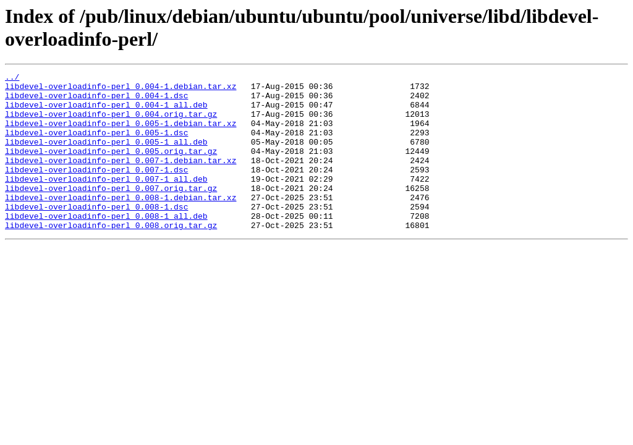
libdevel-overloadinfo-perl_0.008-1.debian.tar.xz (120, 223)
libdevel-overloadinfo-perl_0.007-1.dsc (96, 189)
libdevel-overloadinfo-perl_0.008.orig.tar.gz (111, 256)
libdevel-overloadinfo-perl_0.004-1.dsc (96, 100)
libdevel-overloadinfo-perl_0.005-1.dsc (96, 145)
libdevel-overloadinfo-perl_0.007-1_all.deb (106, 200)
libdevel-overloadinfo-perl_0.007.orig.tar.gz (111, 212)
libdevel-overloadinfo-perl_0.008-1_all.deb (106, 245)
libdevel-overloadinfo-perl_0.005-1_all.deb (106, 156)
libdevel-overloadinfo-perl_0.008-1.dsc (96, 234)
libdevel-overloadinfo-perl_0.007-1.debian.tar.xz (120, 178)
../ (12, 78)
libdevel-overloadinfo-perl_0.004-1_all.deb (106, 111)
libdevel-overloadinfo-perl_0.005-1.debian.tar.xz (120, 134)
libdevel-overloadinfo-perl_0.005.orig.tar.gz (111, 167)
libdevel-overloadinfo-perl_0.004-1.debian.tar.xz (120, 89)
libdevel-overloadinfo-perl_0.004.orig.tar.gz (111, 123)
